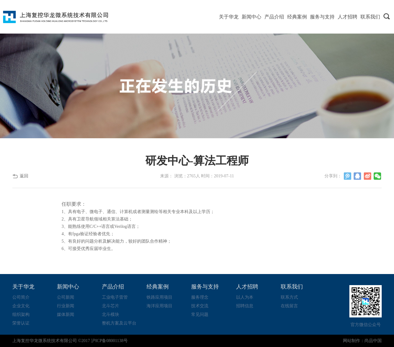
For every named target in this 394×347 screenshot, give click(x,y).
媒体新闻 (65, 314)
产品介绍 (274, 16)
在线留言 (289, 306)
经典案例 (297, 16)
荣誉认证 (21, 323)
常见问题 (199, 314)
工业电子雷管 (115, 297)
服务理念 (199, 297)
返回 (24, 176)
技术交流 (199, 306)
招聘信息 (244, 306)
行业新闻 (65, 306)
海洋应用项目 (159, 306)
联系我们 (370, 16)
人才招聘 (347, 16)
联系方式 (289, 297)
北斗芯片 (110, 306)
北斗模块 (110, 314)
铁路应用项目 (159, 297)
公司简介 (21, 297)
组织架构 (21, 314)
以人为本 (244, 297)
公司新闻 (65, 297)
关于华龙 (229, 16)
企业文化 (21, 306)
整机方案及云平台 (119, 323)
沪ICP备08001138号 (109, 340)
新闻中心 (251, 16)
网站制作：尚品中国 (362, 340)
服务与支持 (322, 16)
